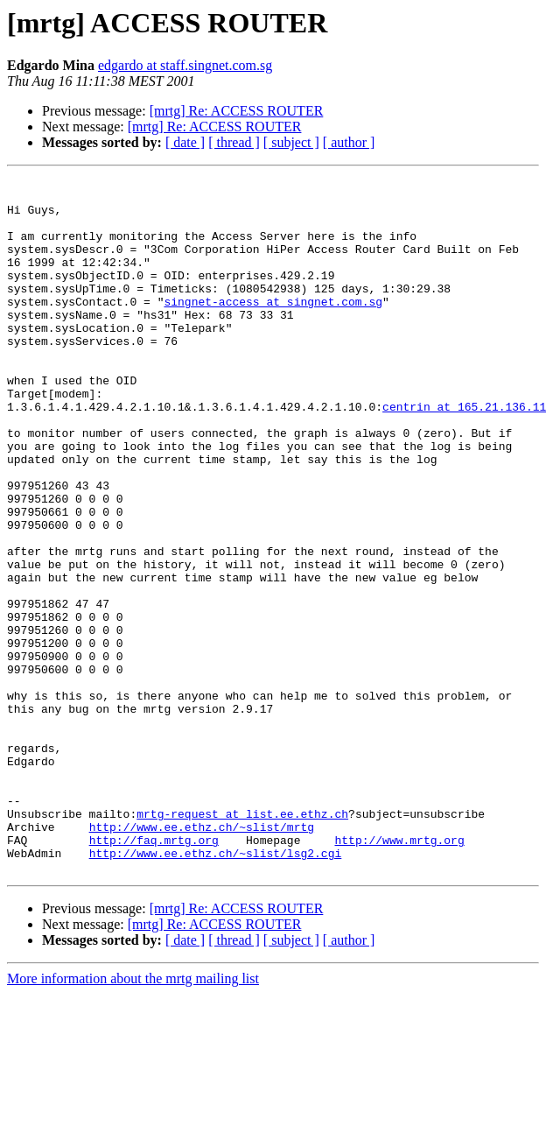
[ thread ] (234, 142)
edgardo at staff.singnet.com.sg (185, 65)
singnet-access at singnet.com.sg (273, 327)
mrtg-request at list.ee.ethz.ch (242, 942)
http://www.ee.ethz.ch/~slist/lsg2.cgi (215, 989)
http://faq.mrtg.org (154, 974)
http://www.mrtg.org (399, 974)
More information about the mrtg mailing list (133, 1117)
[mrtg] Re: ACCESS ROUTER (237, 110)
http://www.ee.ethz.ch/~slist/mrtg (201, 958)
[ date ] (185, 142)
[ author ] (349, 142)
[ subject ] (291, 142)
